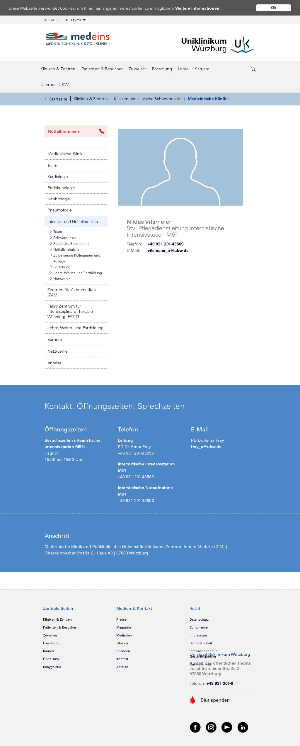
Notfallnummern (76, 131)
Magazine (123, 627)
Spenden (123, 651)
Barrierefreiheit (201, 643)
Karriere (54, 339)
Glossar (122, 643)
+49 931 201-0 (220, 683)
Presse (121, 619)
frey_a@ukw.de (206, 446)
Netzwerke (60, 278)
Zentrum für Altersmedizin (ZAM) (71, 292)
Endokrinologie (61, 187)
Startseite (56, 99)
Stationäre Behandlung (70, 243)
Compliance (199, 627)
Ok (274, 7)
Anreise (54, 363)
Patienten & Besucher (59, 627)
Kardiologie (57, 176)
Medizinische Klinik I (208, 98)
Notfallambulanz (64, 249)
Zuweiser (50, 635)
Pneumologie (59, 210)
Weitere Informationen (203, 8)
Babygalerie (52, 667)
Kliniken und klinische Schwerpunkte (148, 98)
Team (52, 165)
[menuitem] (64, 20)
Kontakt (122, 659)
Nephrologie (58, 199)
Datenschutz (199, 619)
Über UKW (51, 659)
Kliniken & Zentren (91, 98)
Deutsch (62, 20)
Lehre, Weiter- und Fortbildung (76, 273)
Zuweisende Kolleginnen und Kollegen (75, 257)
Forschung (60, 267)
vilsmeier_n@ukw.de (168, 250)
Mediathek (124, 635)
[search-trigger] (253, 69)
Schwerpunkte (63, 237)
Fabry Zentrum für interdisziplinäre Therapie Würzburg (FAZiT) (70, 311)
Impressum (198, 635)
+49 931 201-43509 (166, 244)
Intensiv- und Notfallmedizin (72, 221)
